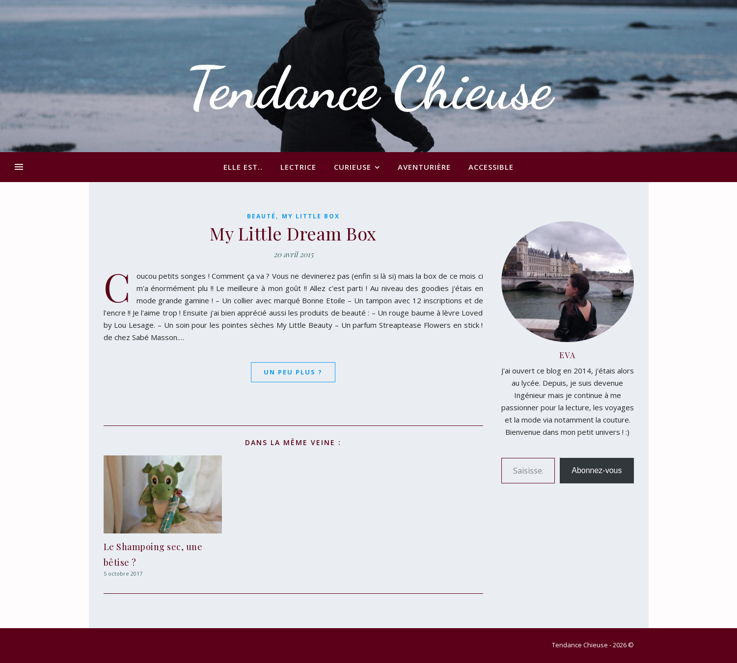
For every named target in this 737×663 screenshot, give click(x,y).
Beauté (261, 216)
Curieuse (352, 167)
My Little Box (311, 216)
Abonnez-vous (597, 470)
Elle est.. (243, 167)
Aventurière (424, 167)
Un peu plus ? (293, 372)
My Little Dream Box (293, 233)
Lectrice (298, 167)
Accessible (491, 167)
